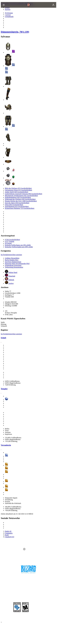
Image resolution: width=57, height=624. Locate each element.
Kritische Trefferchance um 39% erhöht (18, 245)
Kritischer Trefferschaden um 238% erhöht (19, 247)
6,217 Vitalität (9, 241)
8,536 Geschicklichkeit (12, 239)
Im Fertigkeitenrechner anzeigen (11, 255)
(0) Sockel (8, 243)
